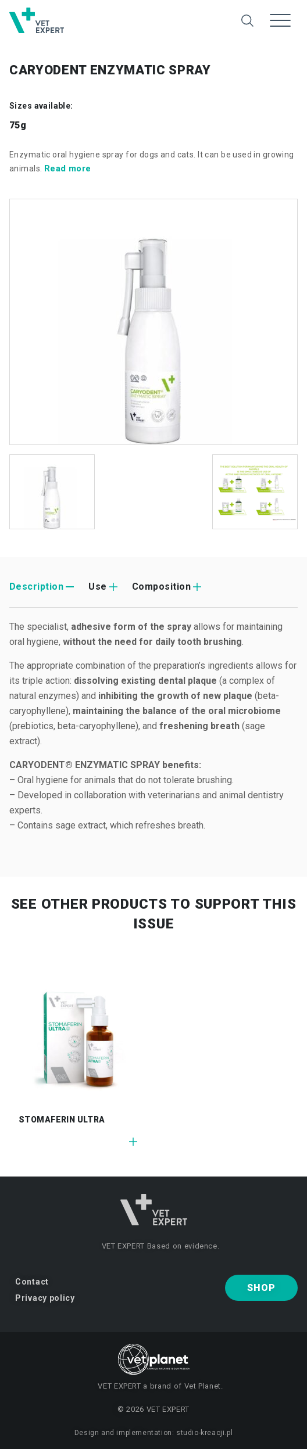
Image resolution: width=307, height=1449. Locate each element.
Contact (32, 1281)
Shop (261, 1287)
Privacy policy (45, 1298)
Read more (67, 168)
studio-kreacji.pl (204, 1433)
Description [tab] (36, 586)
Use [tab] (97, 586)
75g (17, 125)
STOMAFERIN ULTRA (62, 1119)
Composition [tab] (161, 586)
